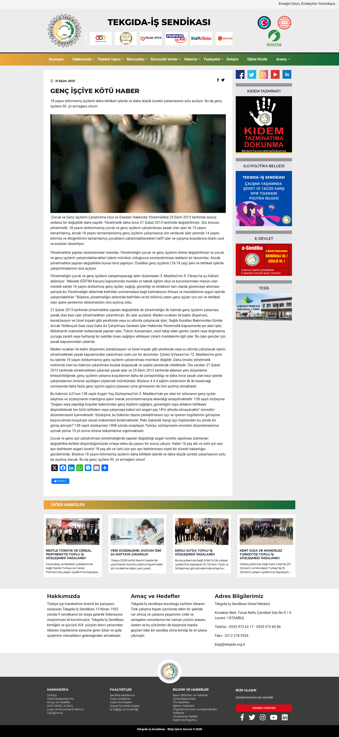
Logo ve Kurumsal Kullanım (65, 709)
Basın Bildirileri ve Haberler (190, 695)
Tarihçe (52, 695)
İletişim (233, 59)
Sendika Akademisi (122, 695)
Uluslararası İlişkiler (185, 716)
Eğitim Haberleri (183, 705)
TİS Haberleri (181, 702)
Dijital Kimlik (257, 59)
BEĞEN (60, 481)
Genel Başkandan (184, 698)
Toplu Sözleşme (120, 698)
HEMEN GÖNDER (264, 708)
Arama (282, 59)
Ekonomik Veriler (164, 59)
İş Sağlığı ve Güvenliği (124, 709)
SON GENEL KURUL (60, 705)
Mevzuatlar (136, 59)
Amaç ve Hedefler (59, 702)
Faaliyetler (212, 59)
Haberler (191, 59)
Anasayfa (56, 59)
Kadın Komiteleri (121, 702)
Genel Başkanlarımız (60, 698)
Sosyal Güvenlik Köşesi (125, 705)
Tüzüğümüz (55, 712)
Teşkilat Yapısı (109, 59)
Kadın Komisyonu (185, 720)
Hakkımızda (81, 59)
